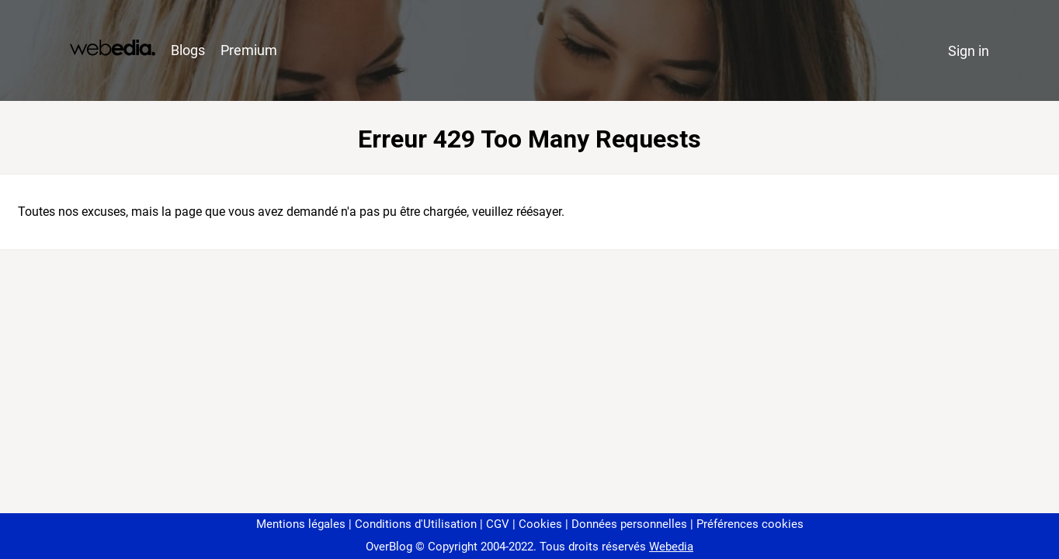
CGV (497, 524)
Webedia (671, 547)
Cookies (540, 524)
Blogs (188, 50)
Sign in (968, 51)
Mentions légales (300, 524)
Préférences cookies (750, 524)
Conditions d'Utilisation (416, 524)
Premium (248, 50)
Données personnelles (629, 524)
